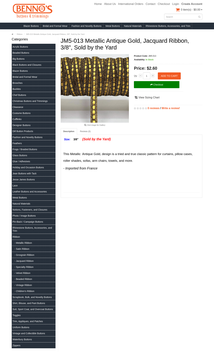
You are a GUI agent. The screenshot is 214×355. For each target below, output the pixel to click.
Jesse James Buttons (24, 179)
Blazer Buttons (31, 26)
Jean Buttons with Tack (24, 173)
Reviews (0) (85, 131)
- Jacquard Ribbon (23, 261)
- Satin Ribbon (21, 249)
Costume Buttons (21, 113)
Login (175, 4)
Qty (135, 76)
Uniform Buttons (21, 327)
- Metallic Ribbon (22, 243)
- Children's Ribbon (23, 291)
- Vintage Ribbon (22, 285)
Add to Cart (169, 75)
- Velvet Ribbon (21, 273)
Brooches (17, 83)
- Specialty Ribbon (23, 267)
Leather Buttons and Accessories (30, 191)
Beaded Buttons (21, 52)
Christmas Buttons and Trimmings (30, 101)
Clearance (18, 107)
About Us (110, 4)
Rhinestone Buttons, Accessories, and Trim (168, 26)
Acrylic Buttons (20, 46)
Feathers (17, 143)
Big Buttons (19, 58)
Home (98, 4)
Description (68, 131)
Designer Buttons (21, 125)
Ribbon (16, 236)
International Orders (130, 4)
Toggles (17, 315)
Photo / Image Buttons (24, 215)
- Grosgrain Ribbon (23, 255)
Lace (15, 185)
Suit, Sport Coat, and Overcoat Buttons (33, 309)
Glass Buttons (20, 155)
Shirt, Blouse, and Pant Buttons (29, 303)
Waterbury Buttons (22, 339)
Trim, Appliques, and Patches (28, 321)
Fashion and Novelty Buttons (86, 26)
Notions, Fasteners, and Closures (30, 209)
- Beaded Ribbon (22, 279)
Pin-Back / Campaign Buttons (28, 221)
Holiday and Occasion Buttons (28, 167)
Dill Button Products (23, 131)
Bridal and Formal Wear (55, 26)
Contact (150, 4)
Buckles (17, 89)
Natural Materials (133, 26)
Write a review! (171, 108)
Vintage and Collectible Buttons (29, 333)
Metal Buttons (112, 26)
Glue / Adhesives (21, 161)
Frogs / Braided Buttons (25, 149)
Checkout (164, 4)
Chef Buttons (19, 95)
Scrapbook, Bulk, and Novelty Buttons (32, 297)
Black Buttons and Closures (27, 65)
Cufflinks (17, 119)
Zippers (16, 345)
